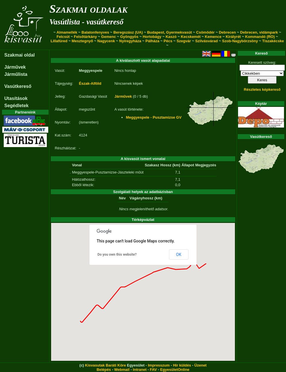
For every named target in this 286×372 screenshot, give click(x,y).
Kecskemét (191, 36)
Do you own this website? (117, 255)
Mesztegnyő (82, 41)
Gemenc (108, 36)
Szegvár (184, 41)
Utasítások (16, 98)
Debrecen (227, 32)
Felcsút (63, 36)
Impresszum (159, 365)
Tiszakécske (273, 41)
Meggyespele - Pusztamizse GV (153, 117)
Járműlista (15, 74)
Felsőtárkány (85, 36)
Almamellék (67, 32)
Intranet (140, 369)
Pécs (168, 41)
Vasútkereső (17, 86)
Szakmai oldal (19, 55)
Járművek (15, 67)
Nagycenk (106, 41)
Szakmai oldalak (88, 8)
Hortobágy (152, 36)
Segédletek (16, 105)
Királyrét (233, 36)
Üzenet (200, 365)
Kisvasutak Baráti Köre (105, 365)
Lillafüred (59, 41)
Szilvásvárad (206, 41)
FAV (153, 369)
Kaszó (171, 36)
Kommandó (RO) (260, 36)
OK (178, 254)
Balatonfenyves (95, 32)
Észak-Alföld (90, 83)
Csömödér (205, 32)
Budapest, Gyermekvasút (169, 32)
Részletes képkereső (262, 89)
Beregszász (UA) (128, 32)
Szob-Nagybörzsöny (240, 41)
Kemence (213, 36)
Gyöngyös (129, 36)
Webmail (122, 369)
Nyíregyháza (130, 41)
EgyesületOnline (175, 369)
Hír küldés (182, 365)
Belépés (103, 369)
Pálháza (152, 41)
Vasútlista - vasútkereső (86, 22)
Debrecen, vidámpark (259, 32)
